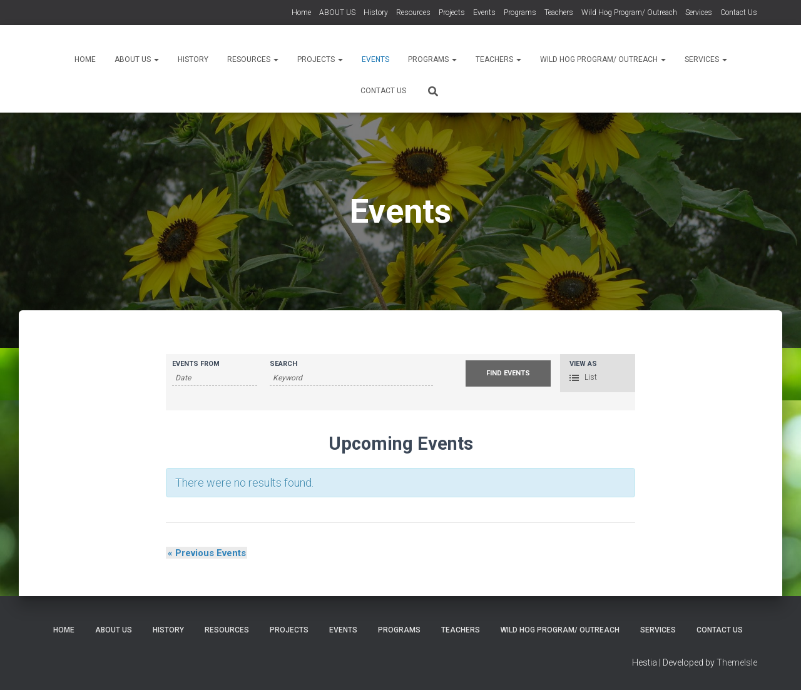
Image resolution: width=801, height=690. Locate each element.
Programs (520, 12)
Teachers (558, 12)
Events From (196, 363)
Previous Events (205, 553)
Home (301, 12)
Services (698, 12)
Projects (452, 12)
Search (283, 363)
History (376, 12)
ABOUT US (337, 12)
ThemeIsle (737, 662)
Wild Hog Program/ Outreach (629, 12)
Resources (413, 12)
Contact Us (738, 12)
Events (484, 12)
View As (583, 363)
